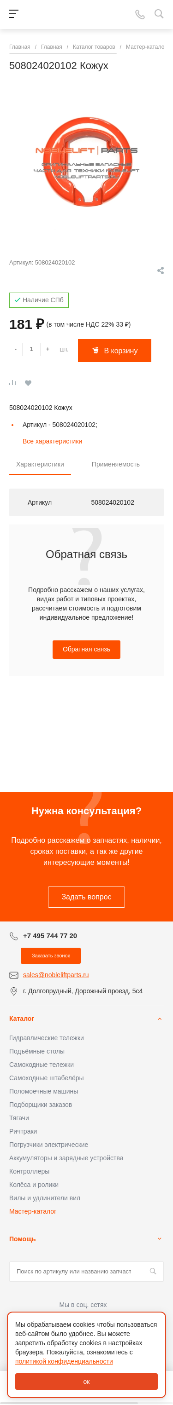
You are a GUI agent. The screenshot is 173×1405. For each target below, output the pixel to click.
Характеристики (40, 464)
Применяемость (116, 464)
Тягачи (19, 1118)
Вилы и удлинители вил (44, 1198)
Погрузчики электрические (48, 1144)
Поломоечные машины (43, 1091)
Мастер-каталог (32, 1211)
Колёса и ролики (34, 1184)
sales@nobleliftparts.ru (56, 975)
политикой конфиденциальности (64, 1361)
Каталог (21, 1018)
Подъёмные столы (37, 1051)
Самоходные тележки (41, 1064)
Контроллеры (29, 1171)
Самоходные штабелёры (46, 1078)
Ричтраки (23, 1131)
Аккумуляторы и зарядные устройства (66, 1158)
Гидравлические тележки (46, 1038)
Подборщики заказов (40, 1104)
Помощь (22, 1239)
